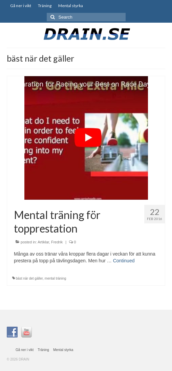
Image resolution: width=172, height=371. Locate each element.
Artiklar (43, 242)
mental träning (55, 278)
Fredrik (57, 242)
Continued (124, 260)
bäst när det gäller (29, 278)
